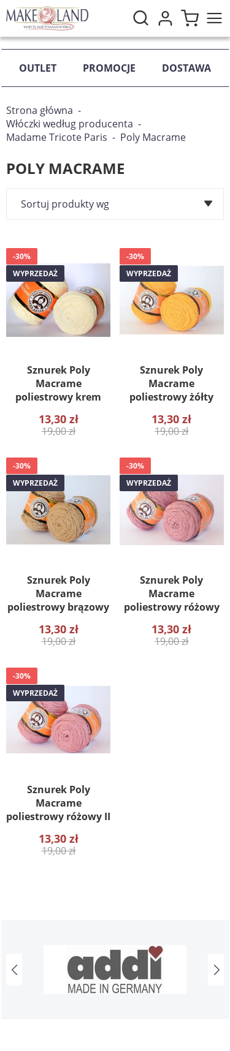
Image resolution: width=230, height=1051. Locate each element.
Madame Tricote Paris (56, 137)
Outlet (37, 68)
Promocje (109, 68)
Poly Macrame (153, 137)
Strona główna (39, 110)
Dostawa (186, 68)
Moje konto (165, 18)
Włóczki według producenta (69, 123)
